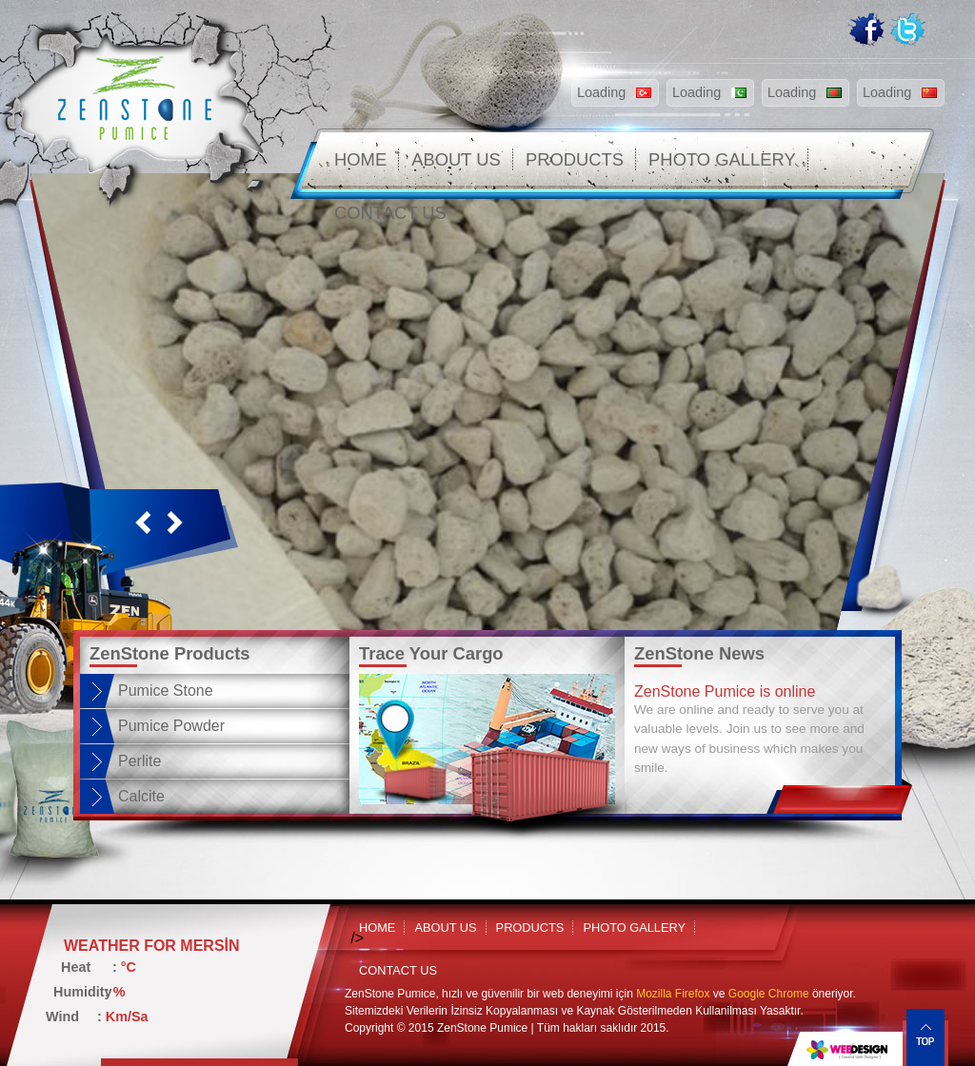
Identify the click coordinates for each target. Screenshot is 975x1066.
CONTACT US (390, 213)
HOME (360, 159)
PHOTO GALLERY (722, 159)
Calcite (141, 796)
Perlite (139, 761)
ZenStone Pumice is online (724, 691)
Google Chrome (768, 993)
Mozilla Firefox (672, 993)
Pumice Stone (165, 690)
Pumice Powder (171, 726)
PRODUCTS (575, 159)
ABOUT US (456, 159)
